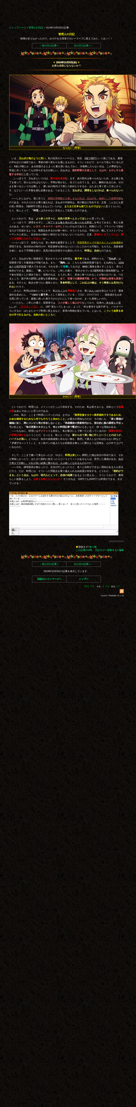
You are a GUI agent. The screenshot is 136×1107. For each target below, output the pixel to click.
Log (112, 501)
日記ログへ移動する (106, 550)
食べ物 (93, 547)
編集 (121, 550)
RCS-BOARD (64, 536)
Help (113, 503)
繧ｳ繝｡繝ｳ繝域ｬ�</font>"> (59, 510)
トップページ (19, 27)
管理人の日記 (36, 27)
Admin (113, 505)
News (113, 498)
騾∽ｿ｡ (14, 532)
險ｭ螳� (114, 496)
